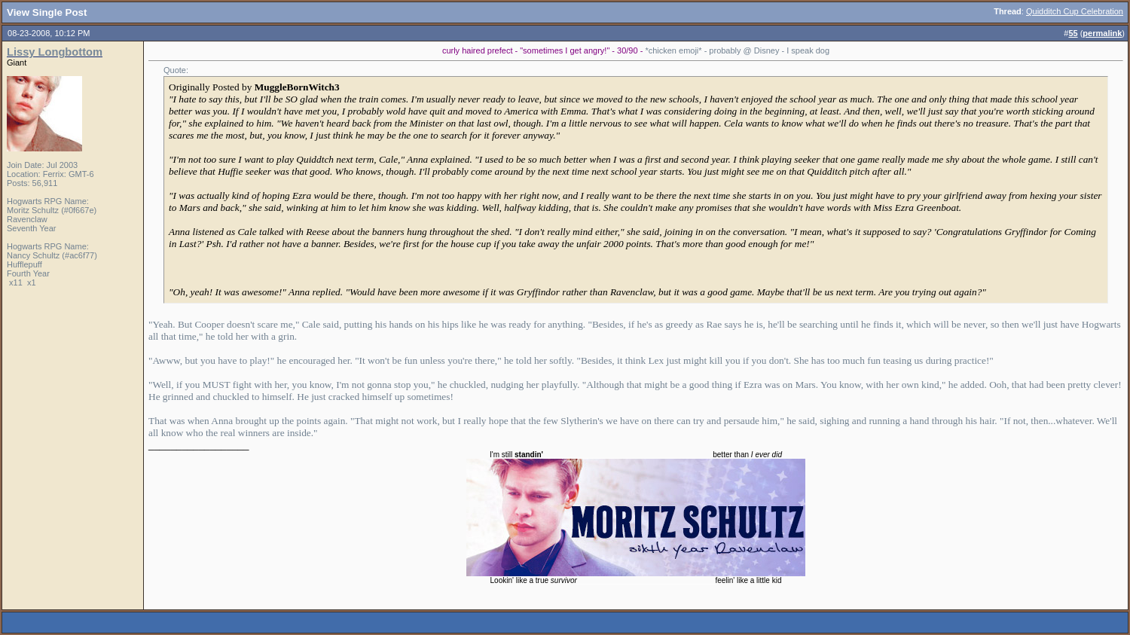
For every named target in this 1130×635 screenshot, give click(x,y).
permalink (1102, 33)
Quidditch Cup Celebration (1074, 11)
